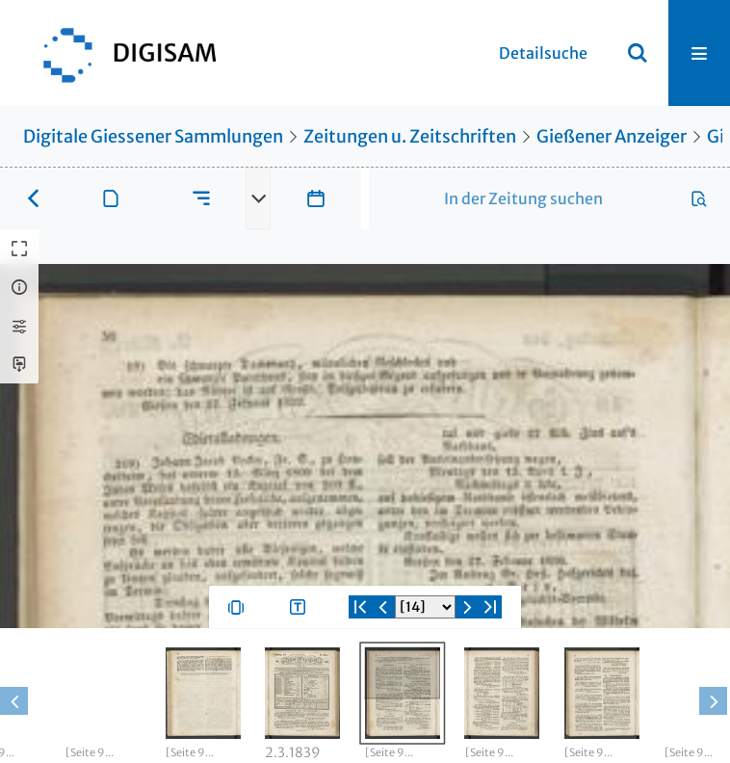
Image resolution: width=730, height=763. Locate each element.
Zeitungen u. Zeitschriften (409, 136)
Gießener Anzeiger (611, 136)
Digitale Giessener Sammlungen (153, 136)
